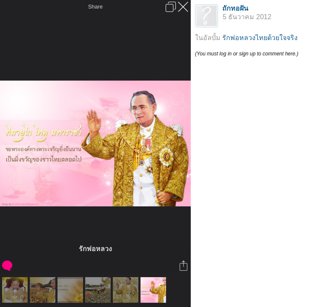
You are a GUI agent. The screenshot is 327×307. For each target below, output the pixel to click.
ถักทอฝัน (235, 8)
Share (95, 6)
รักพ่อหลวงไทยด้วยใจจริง (260, 37)
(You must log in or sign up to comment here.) (246, 54)
